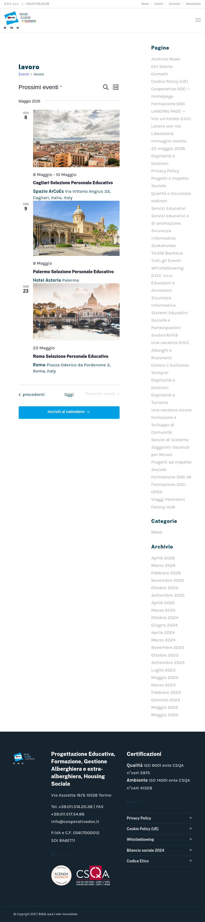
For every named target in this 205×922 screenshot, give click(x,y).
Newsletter (193, 4)
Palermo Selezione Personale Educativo (73, 271)
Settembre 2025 (168, 595)
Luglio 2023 (163, 670)
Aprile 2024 (163, 632)
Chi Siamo (162, 66)
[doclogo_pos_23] (21, 20)
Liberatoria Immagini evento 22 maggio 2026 (169, 141)
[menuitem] (145, 4)
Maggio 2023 (164, 677)
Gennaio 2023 (165, 699)
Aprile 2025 (163, 602)
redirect (159, 200)
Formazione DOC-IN (171, 477)
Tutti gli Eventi (166, 260)
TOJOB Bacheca (167, 253)
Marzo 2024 (163, 639)
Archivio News (165, 59)
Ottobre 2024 (164, 617)
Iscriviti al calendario (66, 411)
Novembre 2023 (167, 647)
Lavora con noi (166, 126)
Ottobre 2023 (165, 655)
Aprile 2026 (163, 557)
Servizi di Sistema (170, 439)
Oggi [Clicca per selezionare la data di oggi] (69, 394)
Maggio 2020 (164, 714)
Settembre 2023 (168, 662)
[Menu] (198, 20)
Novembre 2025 (167, 580)
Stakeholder (163, 245)
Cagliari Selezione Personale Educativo (73, 182)
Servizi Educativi (168, 208)
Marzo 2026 (163, 565)
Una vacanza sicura (171, 409)
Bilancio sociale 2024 (145, 850)
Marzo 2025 (163, 610)
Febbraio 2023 (166, 692)
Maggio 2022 (164, 707)
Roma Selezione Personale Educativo (70, 356)
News (145, 4)
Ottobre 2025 (164, 587)
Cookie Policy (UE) (169, 81)
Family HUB (163, 507)
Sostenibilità (164, 335)
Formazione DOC (168, 103)
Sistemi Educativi (169, 312)
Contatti (174, 4)
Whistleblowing (140, 839)
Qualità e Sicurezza (171, 193)
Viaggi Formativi (168, 499)
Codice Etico (138, 861)
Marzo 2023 (163, 684)
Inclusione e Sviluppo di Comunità (163, 425)
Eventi (159, 4)
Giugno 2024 (164, 625)
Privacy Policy (165, 170)
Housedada (69, 914)
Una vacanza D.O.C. (170, 342)
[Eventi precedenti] (32, 394)
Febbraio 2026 (166, 572)
